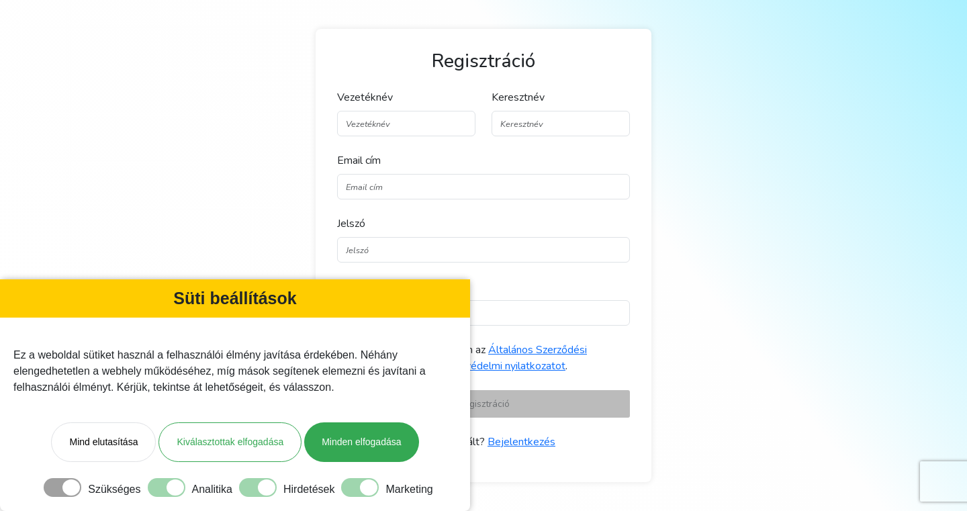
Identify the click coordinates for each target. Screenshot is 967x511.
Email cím (359, 160)
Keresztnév (518, 97)
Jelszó (351, 223)
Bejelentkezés (521, 441)
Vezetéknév (365, 97)
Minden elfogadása (361, 441)
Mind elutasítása (103, 441)
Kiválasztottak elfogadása (230, 441)
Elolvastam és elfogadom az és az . (470, 357)
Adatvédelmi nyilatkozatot (503, 366)
